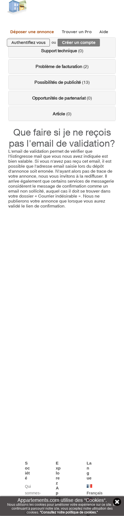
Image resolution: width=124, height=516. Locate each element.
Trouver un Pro (77, 31)
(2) (62, 66)
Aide (103, 31)
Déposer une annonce (32, 31)
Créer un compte (78, 42)
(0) (62, 50)
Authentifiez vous (28, 42)
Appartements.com (16, 7)
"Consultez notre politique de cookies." (69, 512)
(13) (62, 82)
